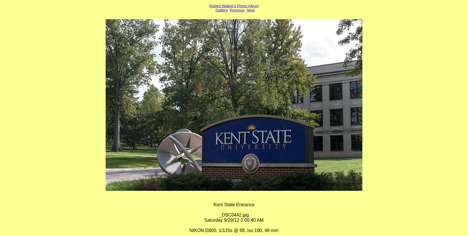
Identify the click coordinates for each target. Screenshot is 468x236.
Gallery (222, 10)
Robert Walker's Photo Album (234, 6)
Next (250, 10)
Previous (237, 10)
